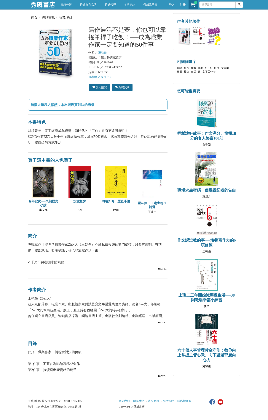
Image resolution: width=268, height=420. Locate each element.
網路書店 (48, 17)
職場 (179, 68)
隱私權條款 (184, 400)
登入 (172, 4)
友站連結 (131, 4)
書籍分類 (67, 4)
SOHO (208, 68)
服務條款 (168, 400)
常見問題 (153, 400)
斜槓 (216, 68)
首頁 (34, 17)
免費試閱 (122, 87)
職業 (200, 68)
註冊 (183, 4)
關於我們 (124, 400)
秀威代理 (112, 4)
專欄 (179, 71)
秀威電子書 (150, 4)
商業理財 (65, 17)
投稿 (186, 71)
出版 (193, 71)
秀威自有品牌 (89, 4)
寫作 (186, 68)
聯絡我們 (138, 400)
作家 (193, 68)
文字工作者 (209, 71)
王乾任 (102, 52)
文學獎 (225, 68)
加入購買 (99, 87)
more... (163, 268)
